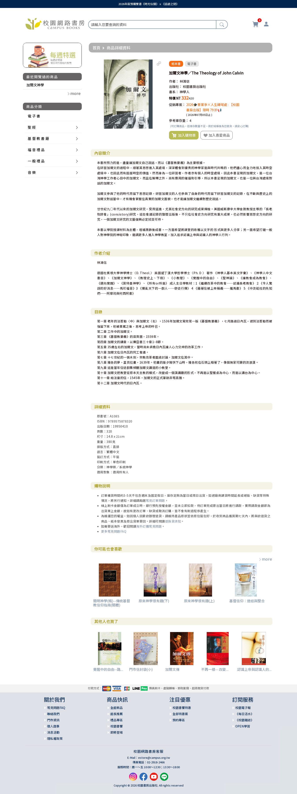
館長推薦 (116, 714)
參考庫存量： (179, 120)
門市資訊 (53, 720)
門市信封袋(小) (141, 669)
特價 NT (175, 98)
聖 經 (32, 127)
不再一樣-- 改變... (214, 669)
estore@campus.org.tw (154, 757)
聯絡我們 (53, 714)
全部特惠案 (180, 714)
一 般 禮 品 (36, 161)
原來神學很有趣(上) (199, 600)
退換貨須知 (173, 521)
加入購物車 (184, 135)
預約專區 (179, 720)
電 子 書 (34, 116)
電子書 (192, 63)
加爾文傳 (172, 669)
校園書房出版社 (194, 86)
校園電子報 (243, 707)
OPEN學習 (242, 726)
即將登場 (116, 732)
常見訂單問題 (155, 500)
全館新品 (116, 707)
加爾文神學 (35, 84)
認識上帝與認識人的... (254, 669)
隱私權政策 (55, 738)
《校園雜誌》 (244, 720)
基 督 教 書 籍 (38, 138)
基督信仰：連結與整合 (247, 600)
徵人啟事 (53, 726)
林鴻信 (184, 81)
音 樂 (32, 172)
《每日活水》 (244, 714)
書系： (174, 91)
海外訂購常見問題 (149, 526)
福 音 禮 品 (36, 149)
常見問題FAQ (56, 707)
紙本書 (176, 63)
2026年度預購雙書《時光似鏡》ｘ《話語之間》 (148, 4)
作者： (174, 81)
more (265, 559)
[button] (158, 63)
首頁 (96, 47)
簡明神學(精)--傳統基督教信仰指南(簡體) (111, 603)
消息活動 (53, 732)
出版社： (175, 86)
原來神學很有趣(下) (154, 600)
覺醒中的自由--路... (108, 669)
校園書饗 (116, 726)
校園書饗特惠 (182, 707)
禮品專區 (116, 720)
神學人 (184, 91)
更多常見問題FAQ (113, 531)
